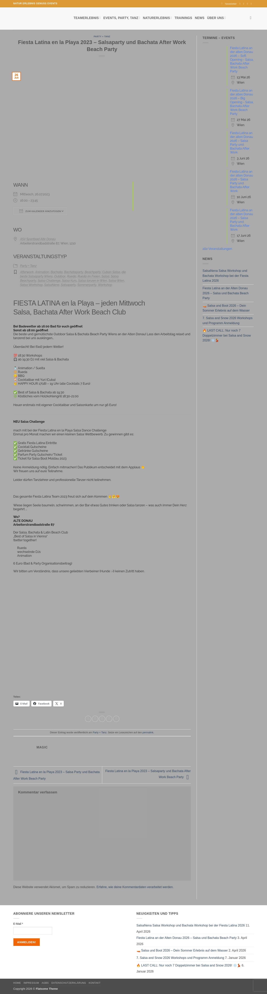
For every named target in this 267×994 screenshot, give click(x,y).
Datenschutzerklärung (68, 983)
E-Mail (18, 923)
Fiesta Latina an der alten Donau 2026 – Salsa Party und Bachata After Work (241, 142)
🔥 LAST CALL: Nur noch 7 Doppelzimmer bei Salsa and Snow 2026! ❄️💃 (227, 335)
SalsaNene (51, 285)
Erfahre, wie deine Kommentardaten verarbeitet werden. (135, 887)
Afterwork (27, 272)
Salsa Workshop (31, 285)
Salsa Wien (116, 280)
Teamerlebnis (87, 18)
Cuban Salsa (111, 272)
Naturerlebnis (157, 18)
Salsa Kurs (69, 280)
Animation (42, 272)
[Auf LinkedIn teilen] (116, 719)
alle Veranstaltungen (217, 249)
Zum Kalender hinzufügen (40, 211)
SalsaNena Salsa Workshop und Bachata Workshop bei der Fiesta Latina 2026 (225, 275)
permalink (148, 732)
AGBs (45, 983)
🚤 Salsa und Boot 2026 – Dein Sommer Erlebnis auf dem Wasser (226, 308)
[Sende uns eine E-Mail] (248, 3)
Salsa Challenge (49, 280)
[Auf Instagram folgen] (244, 3)
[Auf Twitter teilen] (95, 719)
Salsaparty (68, 285)
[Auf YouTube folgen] (252, 3)
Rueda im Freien (89, 276)
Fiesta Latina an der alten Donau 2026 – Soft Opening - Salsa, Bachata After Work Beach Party (242, 59)
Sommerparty (86, 285)
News (199, 18)
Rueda (71, 276)
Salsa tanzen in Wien (92, 280)
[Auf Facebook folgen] (240, 3)
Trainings (183, 18)
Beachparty (93, 272)
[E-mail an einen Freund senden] (102, 719)
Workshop (105, 285)
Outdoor (60, 276)
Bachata (56, 272)
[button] (229, 4)
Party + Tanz (102, 36)
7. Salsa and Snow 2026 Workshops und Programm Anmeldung (228, 320)
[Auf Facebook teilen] (88, 719)
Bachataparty (73, 272)
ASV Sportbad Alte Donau (38, 239)
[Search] (252, 18)
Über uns (216, 18)
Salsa (105, 276)
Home (17, 983)
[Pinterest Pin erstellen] (109, 719)
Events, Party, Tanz (121, 18)
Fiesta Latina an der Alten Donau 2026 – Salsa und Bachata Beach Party (226, 293)
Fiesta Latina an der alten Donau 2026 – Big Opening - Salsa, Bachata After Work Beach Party (242, 102)
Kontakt (94, 983)
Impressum (31, 983)
